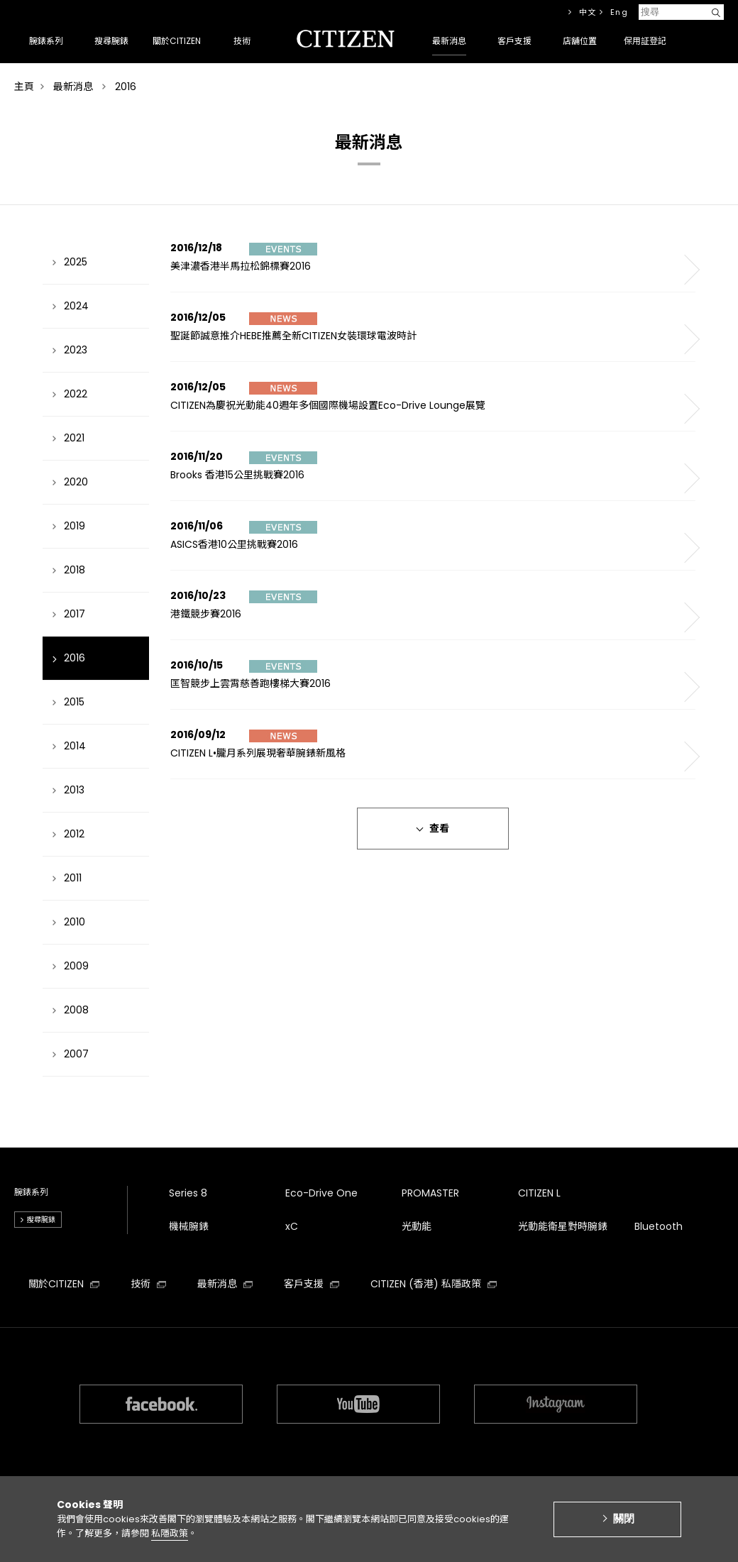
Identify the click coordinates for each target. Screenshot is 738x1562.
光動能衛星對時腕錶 (562, 1226)
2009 (76, 966)
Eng (619, 12)
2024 (76, 306)
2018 (74, 570)
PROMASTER (430, 1193)
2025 (75, 262)
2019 (74, 526)
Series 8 (188, 1193)
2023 (75, 350)
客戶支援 (311, 1284)
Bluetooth (658, 1226)
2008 (76, 1010)
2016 (74, 658)
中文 (588, 12)
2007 (76, 1054)
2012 (74, 834)
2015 (74, 702)
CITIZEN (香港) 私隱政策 (433, 1284)
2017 (74, 614)
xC (291, 1226)
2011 (73, 878)
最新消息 (225, 1284)
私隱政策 (169, 1540)
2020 (76, 482)
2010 (74, 922)
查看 (439, 828)
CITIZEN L (539, 1193)
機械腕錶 (189, 1226)
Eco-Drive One (321, 1193)
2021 (74, 438)
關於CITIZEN (63, 1284)
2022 (75, 394)
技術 (148, 1284)
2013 (74, 790)
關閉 (623, 1526)
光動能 (416, 1226)
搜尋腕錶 (41, 1219)
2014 (75, 746)
